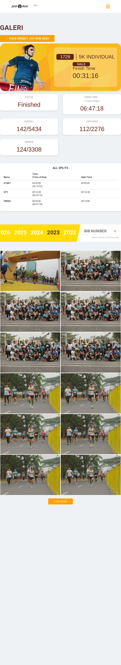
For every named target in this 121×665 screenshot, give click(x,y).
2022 (69, 233)
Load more (60, 501)
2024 (35, 233)
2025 (18, 233)
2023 (52, 233)
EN (39, 6)
